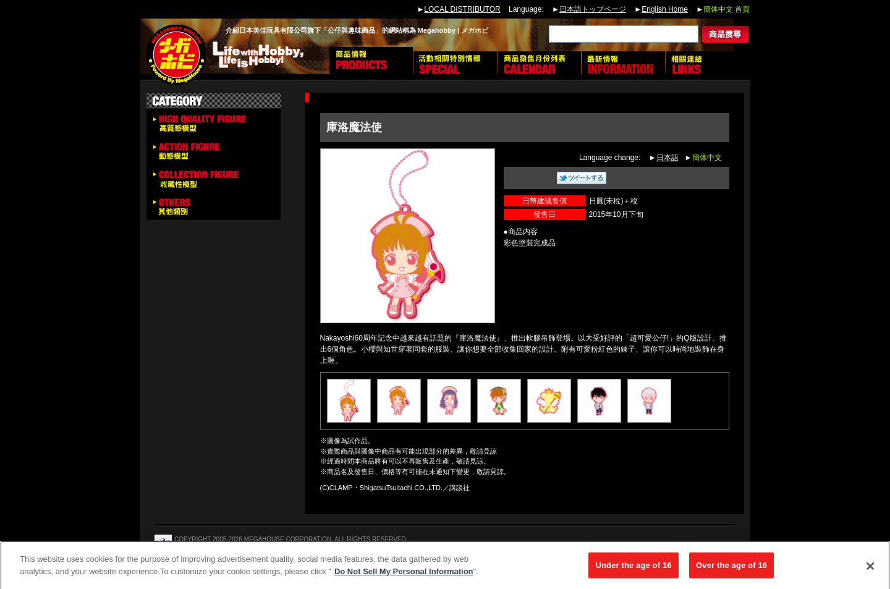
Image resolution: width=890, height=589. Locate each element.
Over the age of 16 (731, 569)
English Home (665, 9)
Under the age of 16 (633, 569)
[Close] (870, 569)
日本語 (667, 157)
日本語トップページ (592, 9)
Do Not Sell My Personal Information (403, 575)
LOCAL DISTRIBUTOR (462, 9)
